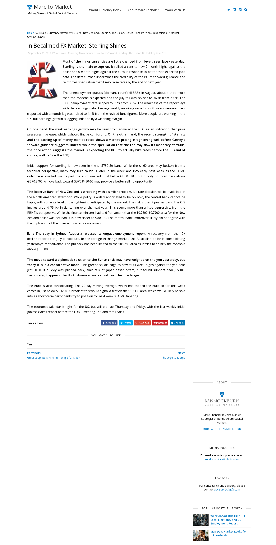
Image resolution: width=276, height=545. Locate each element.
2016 (194, 374)
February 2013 (200, 437)
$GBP (219, 267)
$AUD (236, 274)
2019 (194, 360)
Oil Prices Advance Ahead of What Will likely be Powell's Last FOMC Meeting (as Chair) (224, 200)
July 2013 (196, 414)
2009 (194, 461)
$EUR (224, 253)
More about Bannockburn (215, 78)
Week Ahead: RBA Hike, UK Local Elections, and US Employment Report (221, 169)
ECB (210, 260)
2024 (194, 337)
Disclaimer (109, 525)
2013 (194, 387)
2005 (194, 479)
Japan (206, 246)
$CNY (228, 302)
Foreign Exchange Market (204, 288)
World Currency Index (120, 9)
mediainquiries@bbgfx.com (215, 108)
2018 (194, 365)
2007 (194, 470)
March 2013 (198, 432)
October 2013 (199, 400)
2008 (194, 466)
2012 (194, 447)
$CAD (193, 281)
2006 (194, 475)
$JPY (221, 260)
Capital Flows (197, 302)
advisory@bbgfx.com (221, 138)
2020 (194, 356)
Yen (155, 33)
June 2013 (197, 419)
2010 (194, 457)
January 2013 (199, 441)
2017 (194, 369)
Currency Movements (67, 33)
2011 (194, 452)
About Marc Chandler (158, 9)
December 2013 (200, 391)
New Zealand (97, 33)
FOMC (215, 302)
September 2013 (201, 405)
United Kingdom (141, 33)
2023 (194, 342)
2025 (194, 333)
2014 (194, 383)
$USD (193, 246)
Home (37, 33)
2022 (194, 346)
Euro (84, 33)
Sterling (111, 33)
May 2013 (197, 423)
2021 (194, 351)
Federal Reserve (199, 267)
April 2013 (197, 428)
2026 (194, 328)
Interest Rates (223, 295)
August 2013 (198, 410)
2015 (194, 378)
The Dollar (124, 33)
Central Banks (211, 281)
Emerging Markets (200, 274)
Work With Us (190, 9)
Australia (48, 33)
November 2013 (201, 396)
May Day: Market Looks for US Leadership (222, 183)
